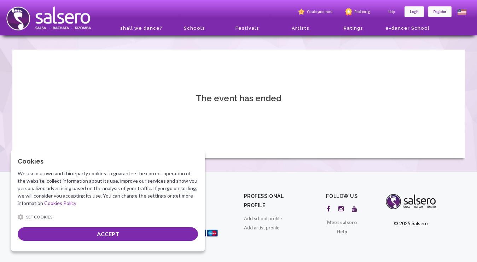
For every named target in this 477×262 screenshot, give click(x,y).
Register (440, 11)
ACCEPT (108, 233)
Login (414, 11)
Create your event (314, 12)
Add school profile (263, 218)
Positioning (357, 12)
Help (392, 11)
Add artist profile (261, 227)
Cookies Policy (60, 203)
